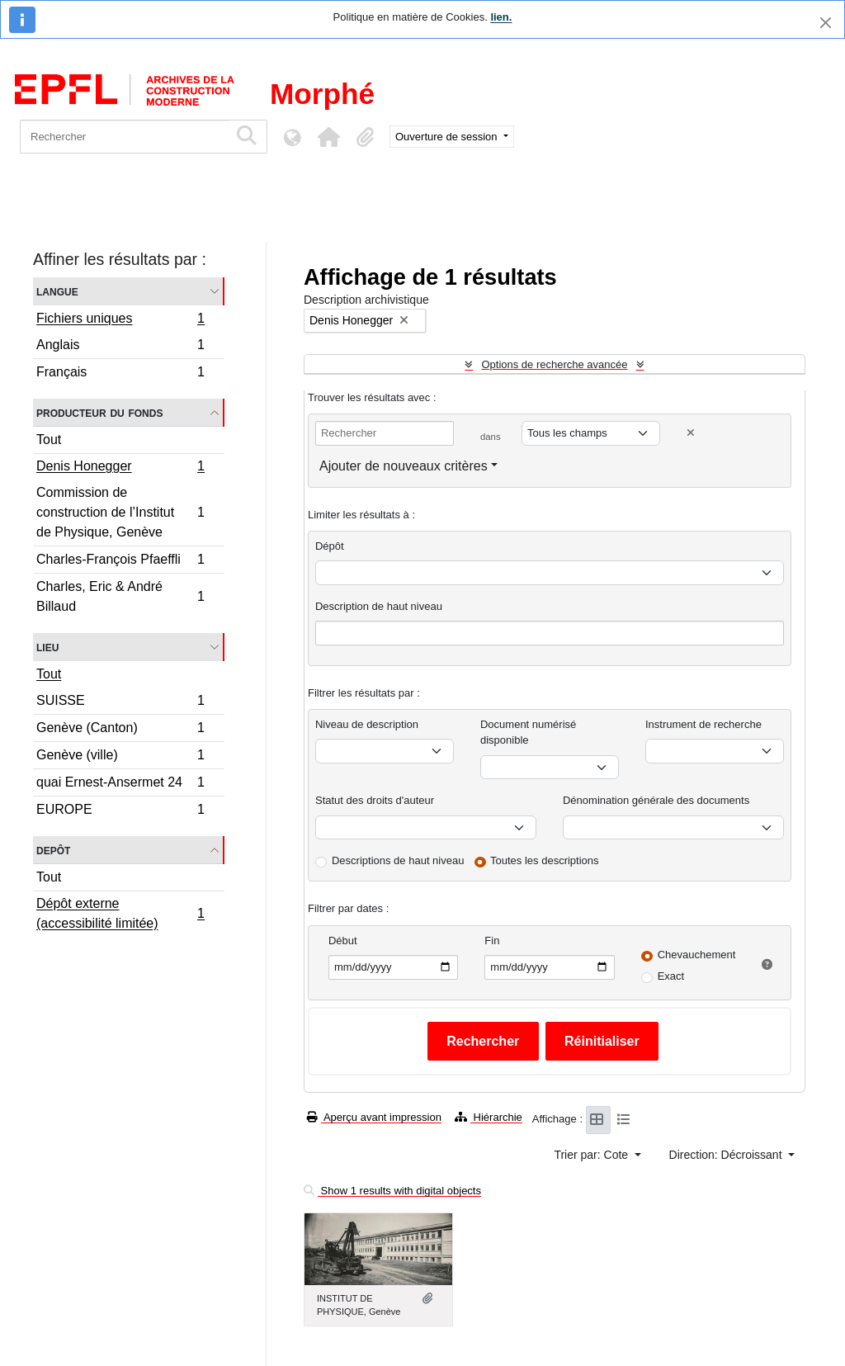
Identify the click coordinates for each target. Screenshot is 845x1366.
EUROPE (120, 811)
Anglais (120, 347)
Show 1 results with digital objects (392, 1190)
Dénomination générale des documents (656, 800)
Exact (671, 976)
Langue (57, 291)
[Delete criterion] (691, 433)
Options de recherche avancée (554, 364)
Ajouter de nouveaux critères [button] (403, 466)
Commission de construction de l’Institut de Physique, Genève (120, 512)
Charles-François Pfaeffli (120, 562)
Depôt (53, 850)
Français (120, 373)
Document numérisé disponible (528, 732)
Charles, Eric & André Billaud (120, 596)
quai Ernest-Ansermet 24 (120, 784)
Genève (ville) (120, 757)
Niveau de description (366, 724)
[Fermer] (825, 23)
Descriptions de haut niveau (398, 860)
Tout (48, 439)
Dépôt (329, 546)
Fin (491, 940)
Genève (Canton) (120, 730)
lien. (501, 17)
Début (342, 940)
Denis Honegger (120, 468)
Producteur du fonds (99, 412)
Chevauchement (697, 954)
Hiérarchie (488, 1117)
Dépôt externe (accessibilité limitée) (120, 913)
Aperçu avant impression (374, 1117)
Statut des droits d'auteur (374, 800)
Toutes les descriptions (544, 860)
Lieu (47, 647)
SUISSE (120, 703)
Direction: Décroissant (727, 1154)
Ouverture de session (447, 136)
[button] (328, 137)
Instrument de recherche (703, 724)
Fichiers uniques (120, 320)
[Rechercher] (124, 137)
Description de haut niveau (378, 606)
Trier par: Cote (592, 1154)
